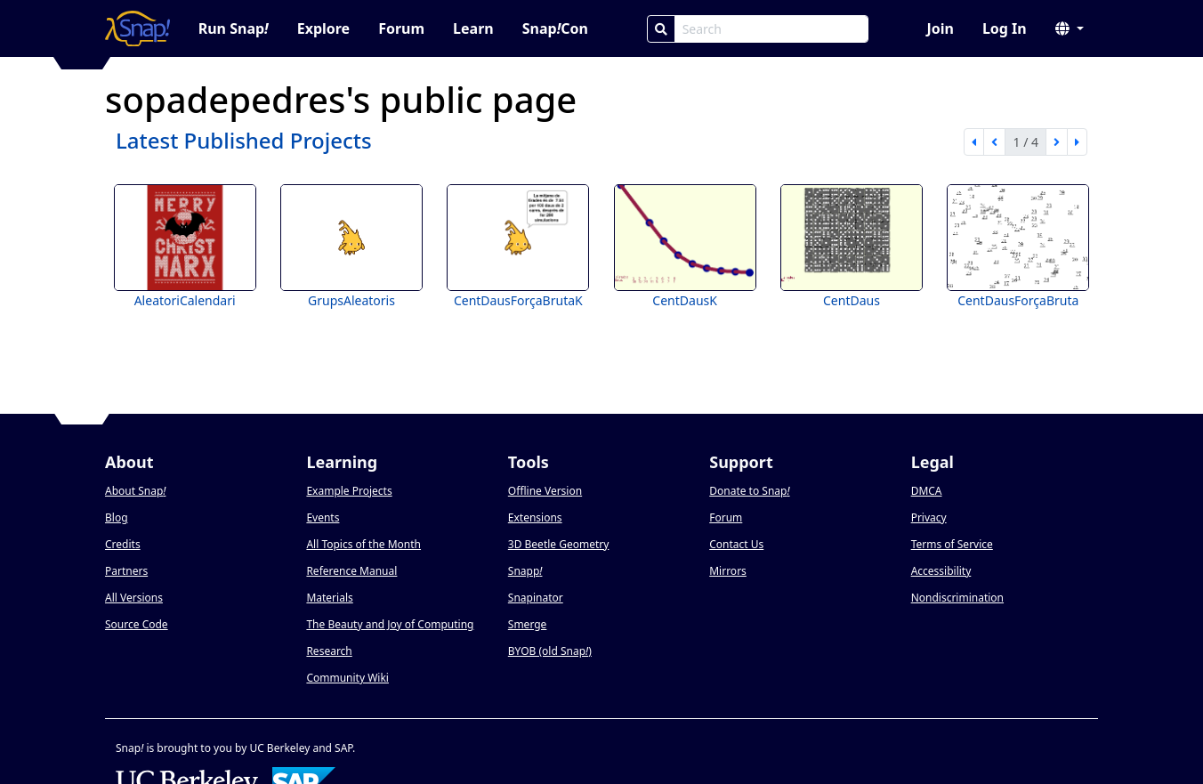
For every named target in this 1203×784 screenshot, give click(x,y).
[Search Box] (771, 29)
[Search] (661, 29)
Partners (126, 570)
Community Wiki (347, 677)
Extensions (535, 517)
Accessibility (941, 570)
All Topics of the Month (363, 544)
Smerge (527, 624)
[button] (1069, 28)
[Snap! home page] (137, 28)
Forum (401, 28)
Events (322, 517)
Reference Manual (351, 570)
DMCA (926, 490)
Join (939, 28)
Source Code (136, 624)
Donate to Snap (749, 490)
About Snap (135, 490)
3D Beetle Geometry (559, 544)
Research (328, 651)
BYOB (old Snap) (550, 651)
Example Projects (349, 490)
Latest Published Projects (244, 140)
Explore (323, 28)
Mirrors (728, 570)
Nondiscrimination (957, 597)
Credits (123, 544)
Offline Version (545, 490)
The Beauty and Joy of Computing (389, 624)
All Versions (134, 597)
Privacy (929, 517)
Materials (329, 597)
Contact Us (736, 544)
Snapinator (535, 597)
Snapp (525, 570)
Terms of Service (952, 544)
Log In (1004, 28)
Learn (473, 28)
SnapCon (555, 28)
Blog (116, 517)
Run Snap (233, 28)
